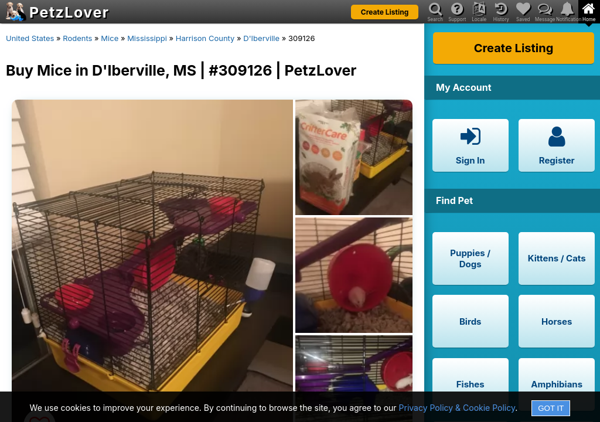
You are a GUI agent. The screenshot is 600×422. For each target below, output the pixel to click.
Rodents (77, 38)
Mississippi (147, 38)
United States (30, 38)
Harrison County (205, 38)
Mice (109, 38)
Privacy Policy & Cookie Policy (457, 408)
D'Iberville (261, 38)
